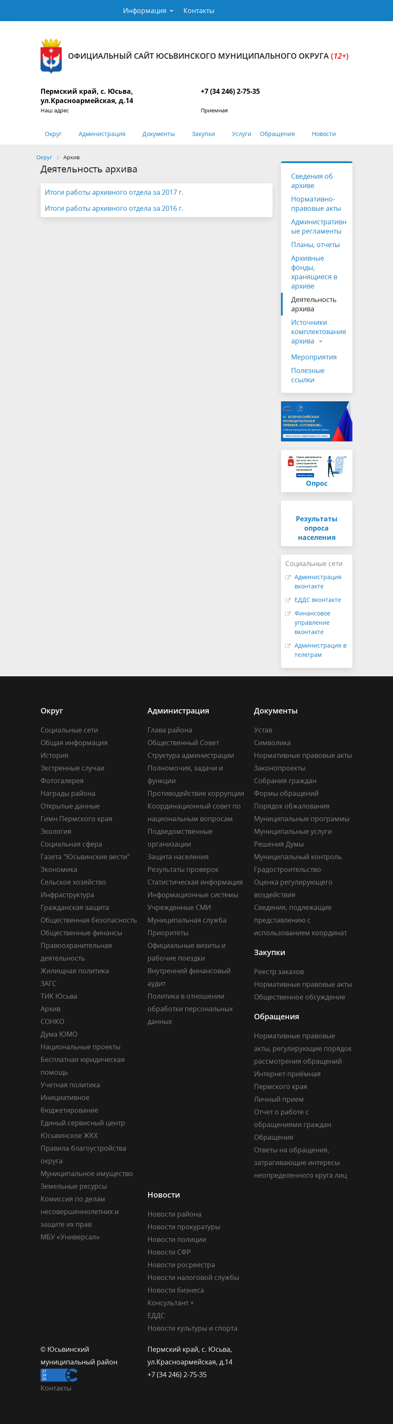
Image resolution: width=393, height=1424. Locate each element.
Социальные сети (69, 730)
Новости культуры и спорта (192, 1328)
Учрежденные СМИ (179, 907)
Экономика (59, 869)
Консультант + (170, 1302)
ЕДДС (156, 1315)
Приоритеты (167, 932)
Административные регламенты (319, 226)
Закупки (203, 134)
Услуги (241, 134)
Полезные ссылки (308, 375)
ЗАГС (48, 983)
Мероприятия (314, 357)
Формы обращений (286, 793)
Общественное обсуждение (299, 997)
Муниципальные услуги (293, 831)
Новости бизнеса (175, 1290)
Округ (53, 134)
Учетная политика (70, 1084)
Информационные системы (192, 894)
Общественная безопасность (89, 920)
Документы (158, 134)
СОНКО (52, 1021)
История (54, 755)
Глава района (169, 730)
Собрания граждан (285, 780)
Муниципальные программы (301, 818)
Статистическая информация (195, 882)
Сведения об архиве (312, 181)
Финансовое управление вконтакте (312, 622)
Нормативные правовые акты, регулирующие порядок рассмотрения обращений (303, 1048)
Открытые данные (70, 806)
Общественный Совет (183, 742)
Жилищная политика (75, 970)
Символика (272, 742)
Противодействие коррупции (195, 793)
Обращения (277, 134)
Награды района (68, 793)
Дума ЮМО (59, 1034)
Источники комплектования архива (318, 332)
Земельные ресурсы (74, 1186)
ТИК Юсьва (59, 996)
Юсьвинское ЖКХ (69, 1135)
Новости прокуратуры (183, 1226)
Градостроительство (287, 869)
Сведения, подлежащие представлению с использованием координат (300, 920)
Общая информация (74, 742)
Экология (56, 831)
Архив (50, 1008)
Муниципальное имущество (87, 1173)
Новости (324, 134)
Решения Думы (279, 844)
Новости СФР (169, 1252)
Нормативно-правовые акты (316, 203)
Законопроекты (280, 768)
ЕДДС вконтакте (318, 600)
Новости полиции (176, 1239)
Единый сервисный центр (83, 1122)
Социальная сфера (71, 844)
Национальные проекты (80, 1046)
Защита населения (178, 856)
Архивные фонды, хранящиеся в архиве (314, 272)
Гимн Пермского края (76, 818)
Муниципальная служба (187, 920)
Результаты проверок (182, 869)
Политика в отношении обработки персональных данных (190, 1008)
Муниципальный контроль (298, 856)
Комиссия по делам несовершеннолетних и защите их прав (80, 1211)
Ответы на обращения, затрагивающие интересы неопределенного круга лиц (300, 1162)
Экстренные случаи (72, 768)
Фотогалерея (62, 780)
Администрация (102, 134)
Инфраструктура (67, 894)
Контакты (198, 10)
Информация (144, 10)
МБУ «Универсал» (70, 1237)
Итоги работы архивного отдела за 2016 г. (114, 208)
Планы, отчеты (315, 244)
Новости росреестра (181, 1264)
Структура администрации (190, 755)
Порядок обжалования (292, 806)
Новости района (174, 1214)
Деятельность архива (313, 304)
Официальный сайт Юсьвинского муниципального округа (195, 56)
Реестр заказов (279, 971)
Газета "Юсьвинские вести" (85, 856)
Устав (263, 730)
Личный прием (279, 1099)
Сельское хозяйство (73, 882)
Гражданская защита (75, 907)
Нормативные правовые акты (303, 755)
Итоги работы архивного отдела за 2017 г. (114, 192)
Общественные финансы (81, 932)
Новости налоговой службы (193, 1277)
